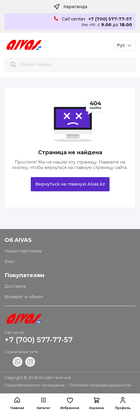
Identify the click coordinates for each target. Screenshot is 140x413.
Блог (10, 261)
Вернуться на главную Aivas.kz (70, 184)
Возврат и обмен (24, 296)
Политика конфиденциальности (100, 385)
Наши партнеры (23, 251)
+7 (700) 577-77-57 (39, 339)
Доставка (15, 286)
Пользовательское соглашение (35, 385)
